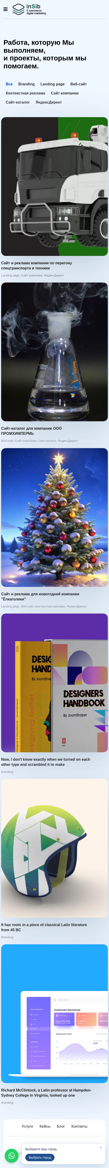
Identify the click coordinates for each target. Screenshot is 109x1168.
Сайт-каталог (18, 102)
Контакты (79, 1126)
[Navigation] (5, 9)
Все (9, 84)
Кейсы (44, 1126)
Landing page (53, 84)
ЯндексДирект (49, 102)
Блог (61, 1126)
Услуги (27, 1126)
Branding (26, 84)
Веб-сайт (79, 84)
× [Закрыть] (101, 1147)
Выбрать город (40, 1157)
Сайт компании (65, 93)
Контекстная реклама (25, 93)
